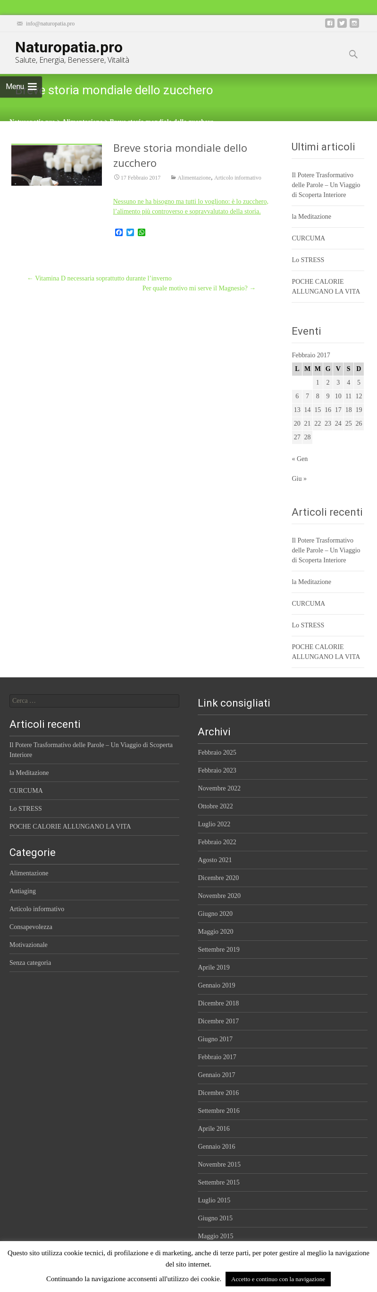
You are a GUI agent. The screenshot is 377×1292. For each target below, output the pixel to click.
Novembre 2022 (219, 788)
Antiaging (22, 891)
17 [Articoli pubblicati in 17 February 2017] (338, 409)
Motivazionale (28, 944)
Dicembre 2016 (218, 1092)
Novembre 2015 (219, 1164)
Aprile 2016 (213, 1128)
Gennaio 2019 (216, 985)
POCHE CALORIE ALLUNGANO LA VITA (70, 826)
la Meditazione (311, 216)
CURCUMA (308, 238)
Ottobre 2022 (215, 806)
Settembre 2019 (218, 949)
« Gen (300, 458)
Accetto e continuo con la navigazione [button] (278, 1279)
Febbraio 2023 (217, 770)
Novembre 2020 (219, 895)
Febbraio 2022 (217, 842)
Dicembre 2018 (218, 1003)
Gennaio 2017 (216, 1074)
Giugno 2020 (215, 913)
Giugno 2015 (215, 1218)
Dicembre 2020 (218, 877)
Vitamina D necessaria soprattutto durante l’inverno (99, 278)
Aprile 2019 (213, 967)
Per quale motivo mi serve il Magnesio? (199, 288)
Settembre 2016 (218, 1110)
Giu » (299, 478)
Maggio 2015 (215, 1236)
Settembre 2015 (218, 1182)
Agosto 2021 (215, 860)
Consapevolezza (30, 926)
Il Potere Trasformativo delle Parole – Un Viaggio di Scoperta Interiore (326, 185)
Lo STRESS (308, 259)
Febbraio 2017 (217, 1057)
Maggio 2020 (215, 931)
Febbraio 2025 (217, 752)
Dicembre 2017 (218, 1021)
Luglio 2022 (214, 824)
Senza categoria (30, 962)
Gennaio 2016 (216, 1146)
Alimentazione (194, 178)
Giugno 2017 (215, 1039)
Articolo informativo (237, 178)
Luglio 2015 (214, 1200)
